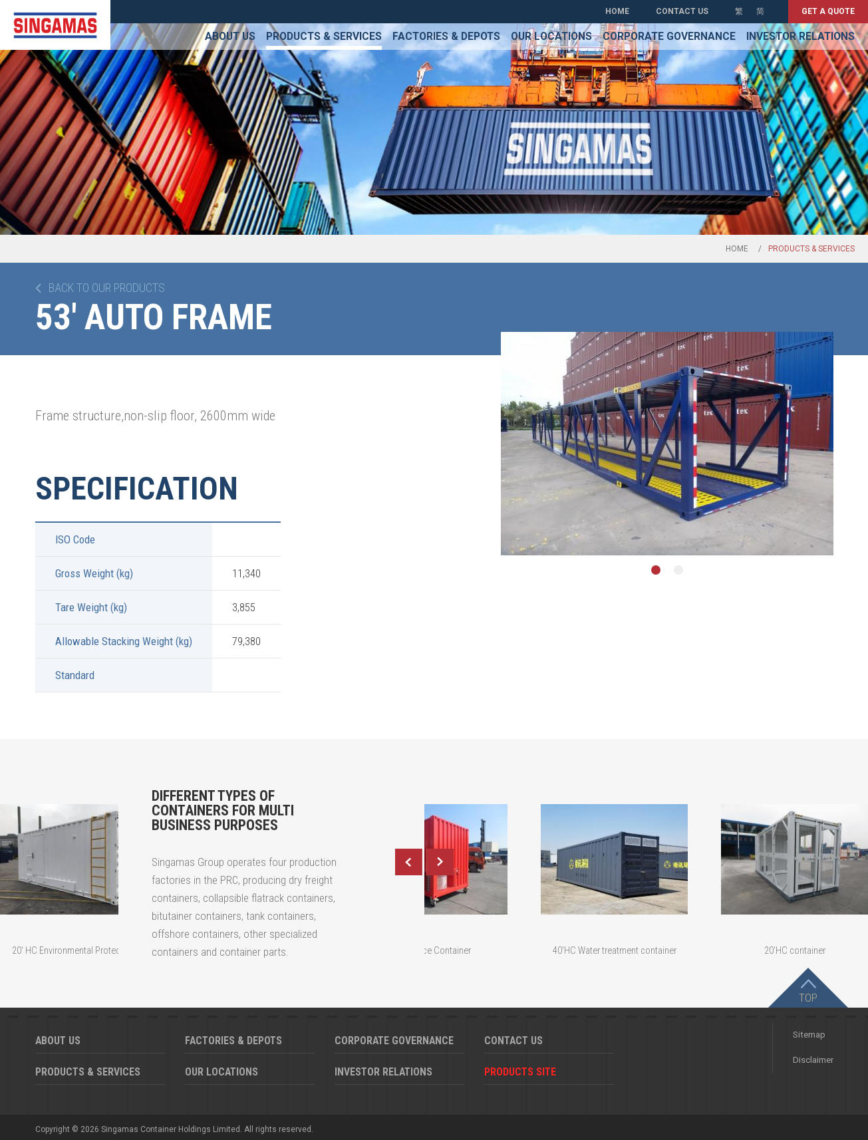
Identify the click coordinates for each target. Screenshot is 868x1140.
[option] (667, 443)
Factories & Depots (446, 37)
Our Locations (551, 37)
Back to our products (107, 288)
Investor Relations (800, 37)
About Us (230, 37)
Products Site (520, 1072)
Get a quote (828, 11)
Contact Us (682, 11)
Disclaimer (813, 1060)
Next (440, 862)
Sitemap (809, 1035)
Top (808, 997)
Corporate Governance (669, 37)
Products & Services (324, 37)
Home (617, 11)
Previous (408, 862)
